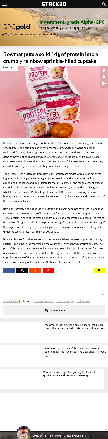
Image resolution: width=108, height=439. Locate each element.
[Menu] (4, 4)
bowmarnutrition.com (84, 243)
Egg (73, 301)
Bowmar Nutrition (44, 301)
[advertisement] (54, 27)
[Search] (104, 4)
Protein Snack (62, 301)
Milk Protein (83, 301)
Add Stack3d (10, 301)
